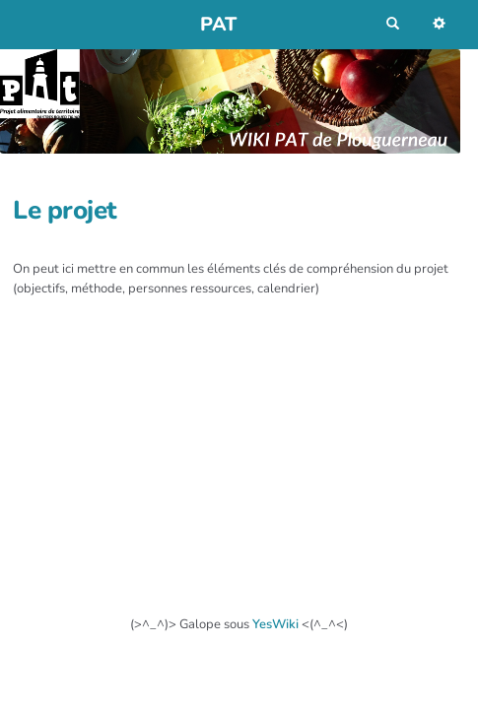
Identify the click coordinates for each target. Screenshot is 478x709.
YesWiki (275, 624)
